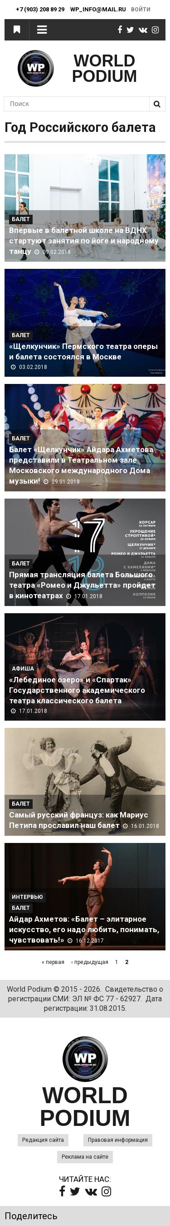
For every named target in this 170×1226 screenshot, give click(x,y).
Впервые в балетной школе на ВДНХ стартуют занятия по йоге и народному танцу (84, 241)
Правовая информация (118, 1140)
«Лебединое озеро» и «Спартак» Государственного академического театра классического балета (77, 690)
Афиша (23, 669)
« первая (53, 962)
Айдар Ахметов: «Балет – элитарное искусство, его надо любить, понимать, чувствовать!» (84, 929)
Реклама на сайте (85, 1157)
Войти (141, 9)
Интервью (27, 897)
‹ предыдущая (89, 962)
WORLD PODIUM (104, 68)
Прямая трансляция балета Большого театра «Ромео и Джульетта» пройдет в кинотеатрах (82, 585)
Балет (21, 219)
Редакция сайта (43, 1140)
